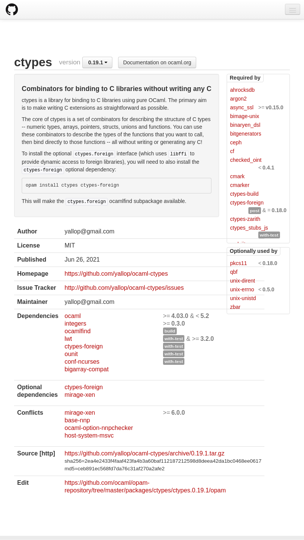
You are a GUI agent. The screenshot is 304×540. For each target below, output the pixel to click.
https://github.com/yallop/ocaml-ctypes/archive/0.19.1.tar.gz (144, 453)
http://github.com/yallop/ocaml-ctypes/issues (124, 287)
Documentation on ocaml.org (157, 62)
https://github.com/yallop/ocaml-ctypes (116, 273)
